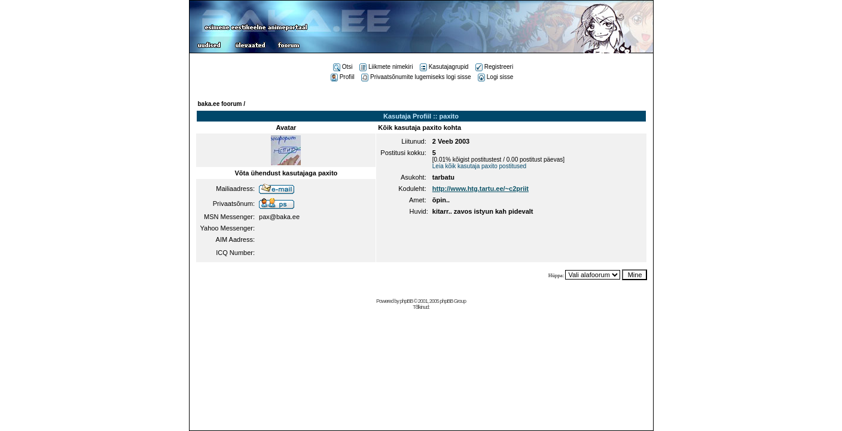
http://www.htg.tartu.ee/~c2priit (480, 188)
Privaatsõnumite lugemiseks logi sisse (416, 77)
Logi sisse (495, 77)
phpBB (406, 301)
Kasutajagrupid (444, 66)
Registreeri (494, 66)
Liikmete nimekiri (386, 66)
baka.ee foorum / (221, 104)
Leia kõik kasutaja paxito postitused (479, 166)
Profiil (343, 77)
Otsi (343, 66)
